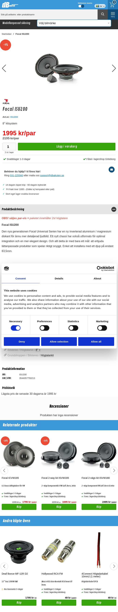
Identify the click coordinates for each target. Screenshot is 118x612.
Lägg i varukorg (47, 147)
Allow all (96, 341)
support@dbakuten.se (52, 175)
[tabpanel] (59, 230)
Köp (12, 507)
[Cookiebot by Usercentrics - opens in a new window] (99, 268)
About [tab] (97, 278)
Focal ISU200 (22, 34)
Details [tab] (59, 278)
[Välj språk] (100, 4)
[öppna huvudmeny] (113, 14)
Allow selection (59, 341)
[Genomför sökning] (103, 14)
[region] (59, 209)
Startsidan (7, 34)
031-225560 (16, 175)
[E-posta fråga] (112, 170)
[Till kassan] (113, 4)
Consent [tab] (20, 278)
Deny (22, 341)
